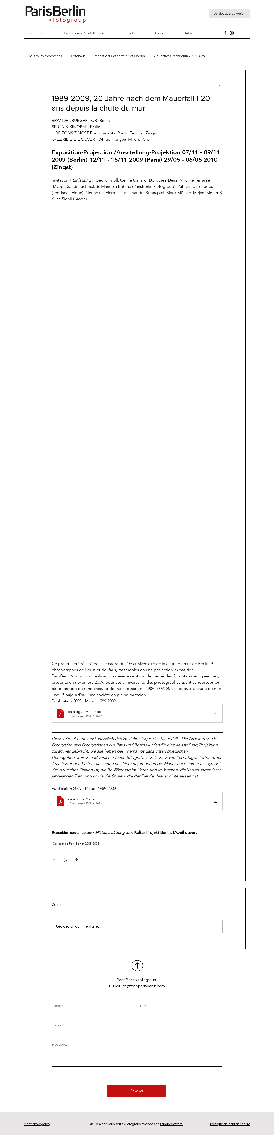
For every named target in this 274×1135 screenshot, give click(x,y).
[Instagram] (231, 33)
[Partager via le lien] (76, 859)
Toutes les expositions (45, 56)
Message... (60, 1044)
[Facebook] (225, 33)
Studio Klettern (171, 1124)
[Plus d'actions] (220, 86)
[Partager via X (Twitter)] (65, 859)
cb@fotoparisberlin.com (143, 986)
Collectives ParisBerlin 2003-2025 (179, 56)
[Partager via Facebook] (54, 859)
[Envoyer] (136, 1091)
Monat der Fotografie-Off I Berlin (119, 56)
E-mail (57, 1025)
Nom (143, 1006)
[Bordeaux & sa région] (229, 13)
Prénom (58, 1006)
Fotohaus (78, 56)
